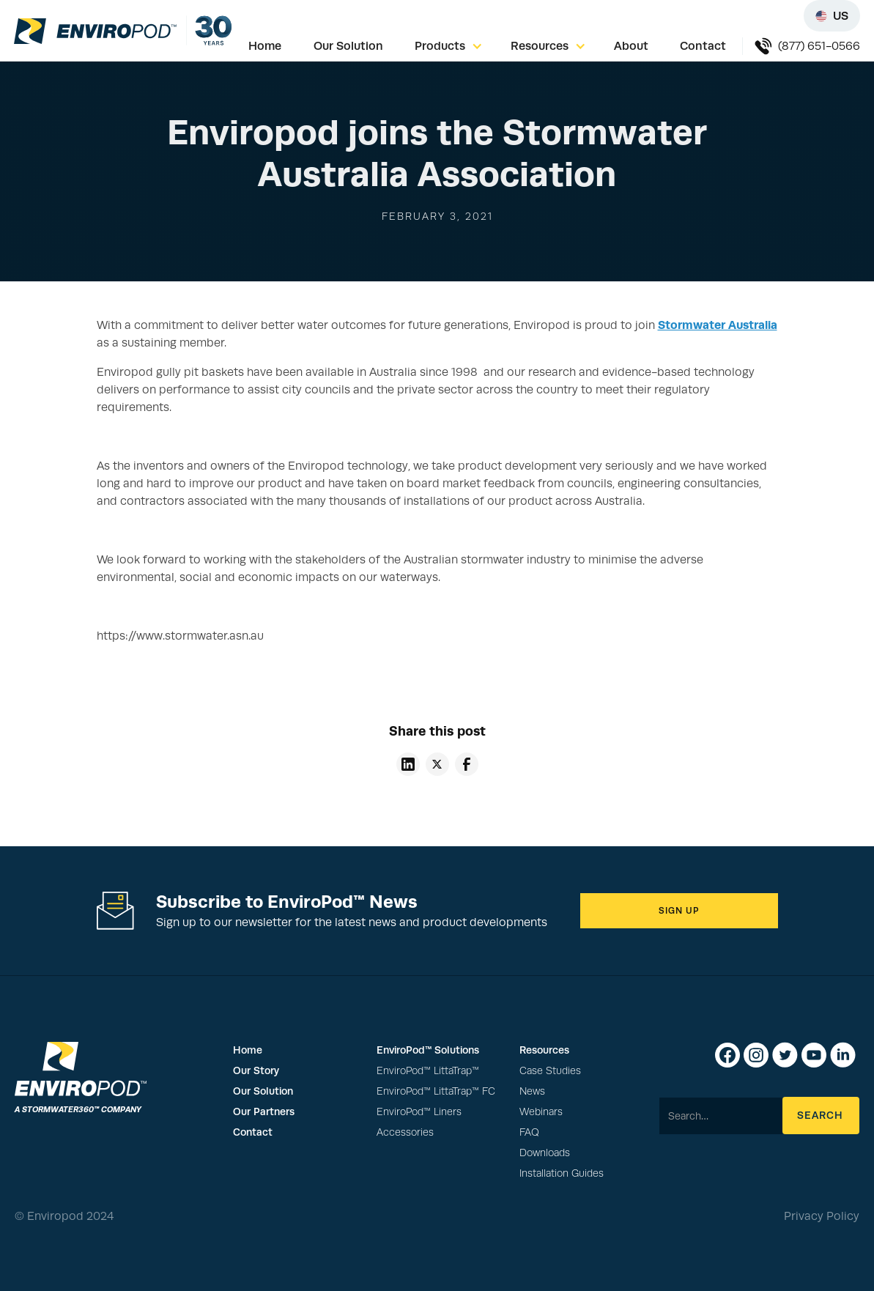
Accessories (405, 1132)
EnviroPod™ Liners (419, 1111)
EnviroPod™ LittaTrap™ (428, 1070)
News (532, 1091)
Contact (703, 46)
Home (264, 46)
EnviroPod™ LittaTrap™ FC (436, 1091)
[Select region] (832, 16)
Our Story (256, 1070)
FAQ (529, 1132)
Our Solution (348, 46)
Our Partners (264, 1111)
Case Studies (550, 1070)
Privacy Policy (821, 1216)
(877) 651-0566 (819, 46)
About (631, 46)
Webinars (541, 1111)
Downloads (544, 1152)
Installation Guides (561, 1173)
